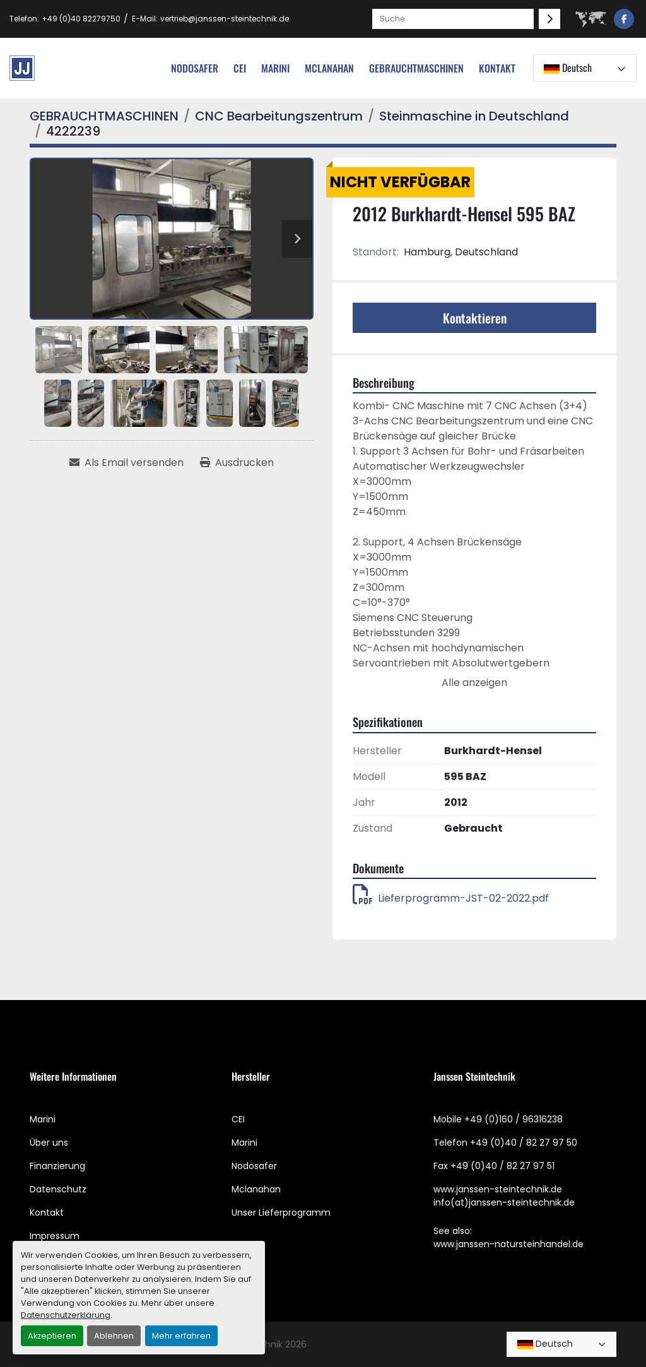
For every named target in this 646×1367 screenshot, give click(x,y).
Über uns (49, 1142)
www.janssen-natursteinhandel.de (508, 1244)
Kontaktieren (475, 317)
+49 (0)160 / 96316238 (513, 1119)
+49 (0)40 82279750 (81, 18)
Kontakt (497, 68)
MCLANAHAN (329, 68)
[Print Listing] (237, 463)
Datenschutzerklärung (65, 1315)
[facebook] (624, 19)
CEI (238, 1119)
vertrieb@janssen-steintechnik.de (224, 18)
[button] (416, 68)
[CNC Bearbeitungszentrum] (279, 116)
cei (239, 68)
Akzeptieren (52, 1335)
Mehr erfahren (181, 1335)
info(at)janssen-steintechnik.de (504, 1202)
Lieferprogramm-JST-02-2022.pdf (451, 898)
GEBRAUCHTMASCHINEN (416, 68)
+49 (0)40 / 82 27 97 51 (502, 1166)
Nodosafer (254, 1166)
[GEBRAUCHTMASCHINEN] (104, 116)
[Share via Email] (126, 463)
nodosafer (194, 68)
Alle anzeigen (474, 682)
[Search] (453, 19)
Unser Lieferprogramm (281, 1212)
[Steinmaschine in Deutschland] (474, 116)
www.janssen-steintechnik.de (497, 1189)
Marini (275, 68)
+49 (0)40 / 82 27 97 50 (523, 1142)
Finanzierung (57, 1166)
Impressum (54, 1236)
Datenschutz (58, 1189)
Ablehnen (114, 1335)
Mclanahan (256, 1189)
